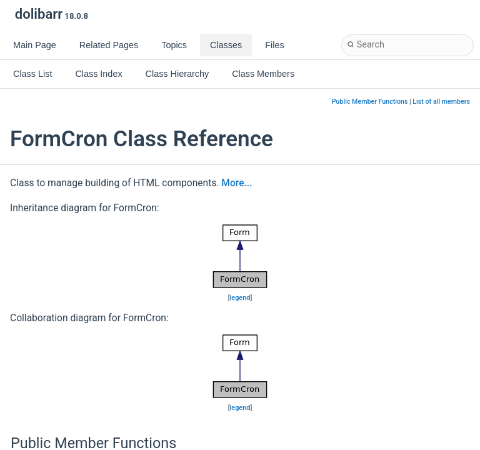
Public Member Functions (370, 102)
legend (240, 298)
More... (236, 183)
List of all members (441, 102)
